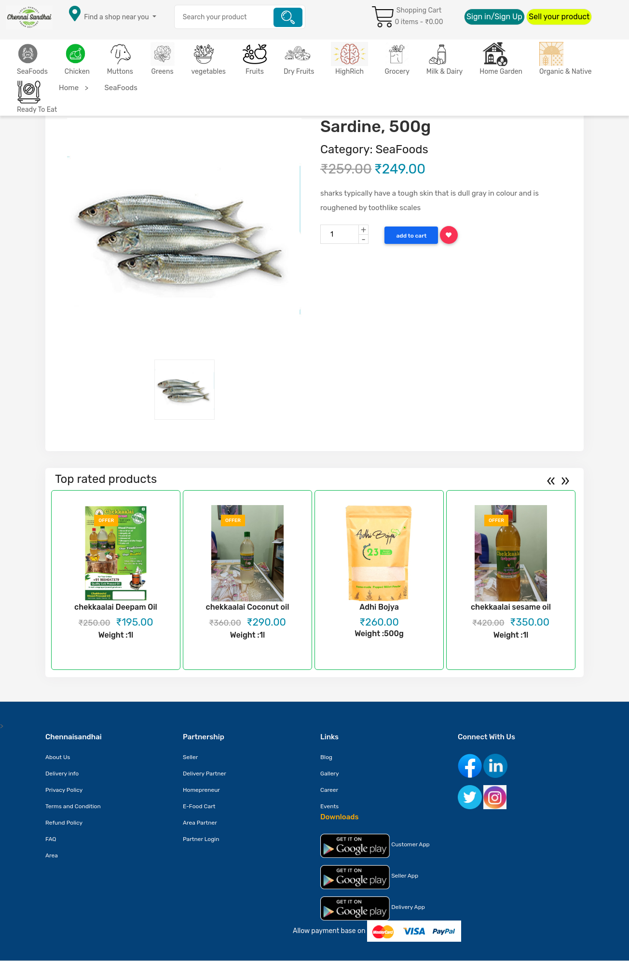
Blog (326, 757)
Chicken (77, 71)
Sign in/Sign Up (494, 16)
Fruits (255, 71)
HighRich (349, 71)
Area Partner (200, 822)
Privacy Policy (63, 790)
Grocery (397, 71)
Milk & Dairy (444, 71)
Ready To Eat (37, 110)
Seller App (369, 877)
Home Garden (500, 71)
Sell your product (559, 16)
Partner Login (201, 839)
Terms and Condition (73, 806)
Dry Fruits (299, 71)
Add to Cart (411, 235)
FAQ (50, 839)
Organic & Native (565, 71)
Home (69, 87)
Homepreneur (201, 790)
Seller (190, 757)
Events (329, 806)
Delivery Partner (204, 773)
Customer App (375, 846)
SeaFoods (32, 71)
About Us (57, 757)
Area (51, 855)
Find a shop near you (116, 17)
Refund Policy (63, 822)
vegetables (208, 71)
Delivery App (372, 908)
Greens (162, 71)
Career (329, 790)
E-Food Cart (199, 806)
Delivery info (62, 773)
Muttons (120, 71)
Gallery (329, 773)
